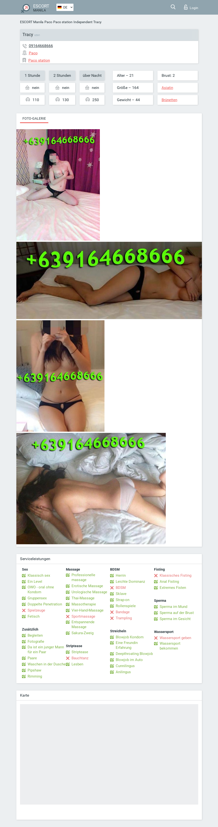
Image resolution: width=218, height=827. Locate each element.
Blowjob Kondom (130, 637)
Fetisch (34, 616)
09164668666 (41, 45)
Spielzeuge (36, 610)
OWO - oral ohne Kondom (41, 589)
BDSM (121, 587)
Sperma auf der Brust (177, 613)
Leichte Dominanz (130, 581)
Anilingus (123, 672)
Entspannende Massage (83, 624)
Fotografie (36, 641)
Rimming (35, 676)
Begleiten (35, 635)
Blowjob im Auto (129, 660)
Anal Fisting (169, 581)
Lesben (77, 664)
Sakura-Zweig (82, 633)
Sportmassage (83, 616)
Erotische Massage (87, 586)
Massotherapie (84, 604)
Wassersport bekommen (170, 646)
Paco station (63, 22)
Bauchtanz (80, 658)
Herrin (121, 575)
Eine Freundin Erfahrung (127, 645)
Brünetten (169, 100)
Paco (48, 22)
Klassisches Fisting (175, 575)
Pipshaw (34, 670)
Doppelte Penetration (45, 604)
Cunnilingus (125, 666)
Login (191, 7)
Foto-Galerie (34, 118)
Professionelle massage (83, 577)
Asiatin (167, 88)
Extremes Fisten (173, 587)
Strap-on (122, 600)
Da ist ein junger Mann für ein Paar (46, 649)
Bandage (123, 612)
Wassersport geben (175, 638)
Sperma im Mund (173, 606)
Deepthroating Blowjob (134, 654)
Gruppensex (37, 598)
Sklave (121, 594)
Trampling (124, 618)
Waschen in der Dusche (47, 664)
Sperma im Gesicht (175, 619)
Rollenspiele (126, 606)
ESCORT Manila (31, 22)
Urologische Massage (89, 592)
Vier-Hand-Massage (88, 610)
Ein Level (35, 581)
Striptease (80, 652)
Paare (32, 658)
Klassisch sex (39, 575)
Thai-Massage (83, 598)
